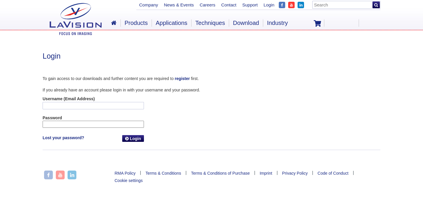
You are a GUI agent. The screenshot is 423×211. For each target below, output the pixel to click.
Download (246, 23)
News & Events (179, 4)
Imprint (266, 173)
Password (52, 117)
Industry (277, 23)
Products (136, 23)
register (182, 78)
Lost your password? (63, 137)
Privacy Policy (295, 173)
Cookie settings (129, 180)
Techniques (210, 23)
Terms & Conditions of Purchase (220, 173)
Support (250, 4)
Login (133, 138)
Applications (171, 23)
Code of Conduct (333, 173)
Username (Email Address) (69, 98)
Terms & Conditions (163, 173)
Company (148, 4)
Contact (228, 4)
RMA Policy (125, 173)
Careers (207, 4)
